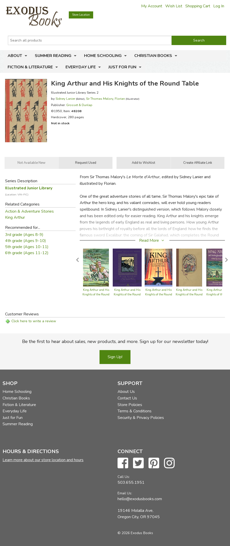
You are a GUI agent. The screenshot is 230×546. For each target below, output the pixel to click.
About (15, 55)
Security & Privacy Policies (141, 417)
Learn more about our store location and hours (43, 460)
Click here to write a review (33, 321)
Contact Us (127, 398)
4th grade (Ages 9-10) (25, 241)
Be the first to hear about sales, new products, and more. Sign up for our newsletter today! (115, 341)
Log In (218, 6)
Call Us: (124, 476)
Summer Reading (53, 55)
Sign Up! (115, 357)
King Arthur (15, 217)
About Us (126, 391)
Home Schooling (103, 55)
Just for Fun (122, 67)
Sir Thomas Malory (99, 98)
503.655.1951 (131, 482)
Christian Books (153, 55)
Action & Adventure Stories (29, 211)
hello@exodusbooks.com (140, 499)
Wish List (173, 6)
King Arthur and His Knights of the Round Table (96, 294)
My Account (151, 6)
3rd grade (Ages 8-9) (24, 234)
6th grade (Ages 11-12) (26, 253)
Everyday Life (80, 67)
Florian (120, 98)
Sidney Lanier (65, 98)
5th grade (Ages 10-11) (26, 247)
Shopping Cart (197, 6)
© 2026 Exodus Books (135, 533)
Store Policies (130, 405)
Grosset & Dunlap (79, 105)
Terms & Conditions (135, 411)
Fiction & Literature (30, 67)
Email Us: (125, 493)
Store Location (81, 15)
